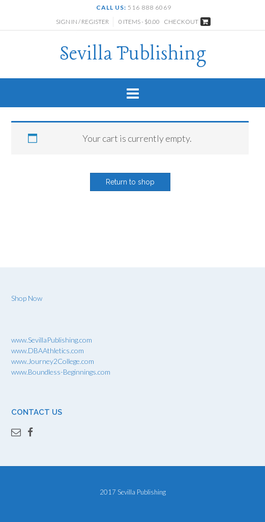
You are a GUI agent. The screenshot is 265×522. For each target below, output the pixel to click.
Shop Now (26, 298)
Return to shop (130, 182)
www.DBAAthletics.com (47, 350)
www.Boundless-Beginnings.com (60, 371)
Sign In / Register (82, 21)
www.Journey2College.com (52, 361)
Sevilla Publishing (133, 54)
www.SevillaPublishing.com (51, 339)
